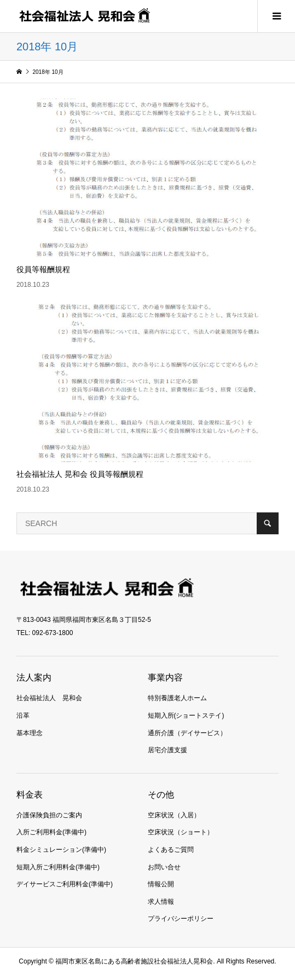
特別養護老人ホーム (177, 698)
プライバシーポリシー (180, 918)
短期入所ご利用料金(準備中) (58, 867)
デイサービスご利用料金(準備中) (64, 884)
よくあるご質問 (171, 849)
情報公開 (161, 884)
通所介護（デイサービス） (187, 733)
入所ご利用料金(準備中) (51, 832)
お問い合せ (164, 867)
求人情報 (161, 901)
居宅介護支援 (167, 750)
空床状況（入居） (174, 815)
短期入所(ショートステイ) (186, 715)
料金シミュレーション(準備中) (61, 849)
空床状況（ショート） (180, 832)
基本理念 (29, 733)
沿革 (23, 715)
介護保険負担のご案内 (49, 815)
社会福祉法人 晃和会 (49, 698)
